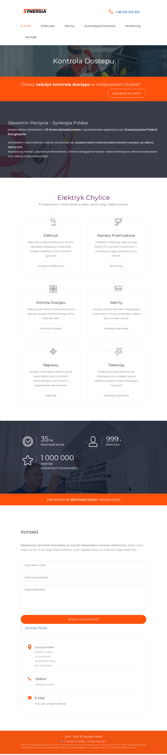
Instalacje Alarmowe (116, 329)
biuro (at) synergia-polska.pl (50, 704)
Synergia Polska (36, 629)
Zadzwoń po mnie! (126, 94)
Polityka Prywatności (97, 742)
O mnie (26, 26)
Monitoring (133, 26)
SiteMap (81, 742)
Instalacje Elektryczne (51, 267)
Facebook (70, 742)
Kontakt (31, 37)
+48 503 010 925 (124, 12)
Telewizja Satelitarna (116, 396)
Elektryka (47, 26)
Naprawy (50, 396)
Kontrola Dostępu (51, 329)
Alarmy (69, 26)
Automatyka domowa (100, 26)
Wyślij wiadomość (83, 620)
